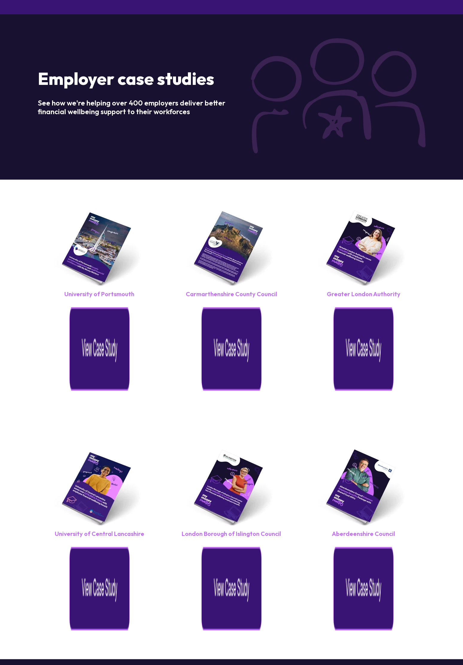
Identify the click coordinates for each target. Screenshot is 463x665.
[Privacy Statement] (287, 604)
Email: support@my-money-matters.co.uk (376, 586)
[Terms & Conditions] (336, 604)
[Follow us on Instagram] (356, 644)
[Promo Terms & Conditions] (394, 604)
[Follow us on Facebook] (376, 644)
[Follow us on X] (396, 644)
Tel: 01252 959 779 (300, 586)
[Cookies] (252, 604)
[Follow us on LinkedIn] (417, 644)
